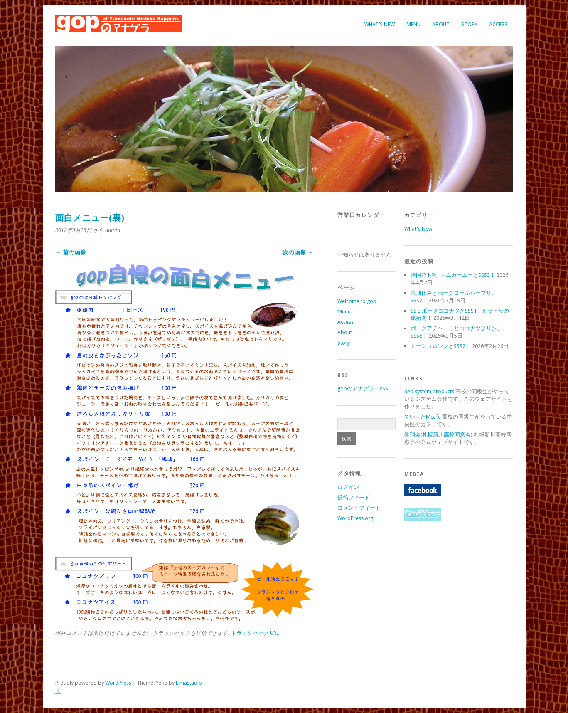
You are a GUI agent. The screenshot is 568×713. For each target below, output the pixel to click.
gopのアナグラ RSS (362, 388)
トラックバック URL (255, 633)
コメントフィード (359, 508)
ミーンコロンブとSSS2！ (441, 346)
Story (469, 24)
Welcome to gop (356, 301)
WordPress (118, 683)
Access (498, 24)
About (441, 24)
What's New (418, 229)
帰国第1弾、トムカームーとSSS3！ (453, 275)
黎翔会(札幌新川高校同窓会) (438, 435)
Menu (413, 24)
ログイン (348, 487)
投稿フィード (353, 497)
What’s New (379, 24)
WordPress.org (355, 518)
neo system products (429, 391)
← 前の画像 (70, 252)
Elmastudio (189, 683)
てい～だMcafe (422, 417)
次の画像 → (298, 252)
